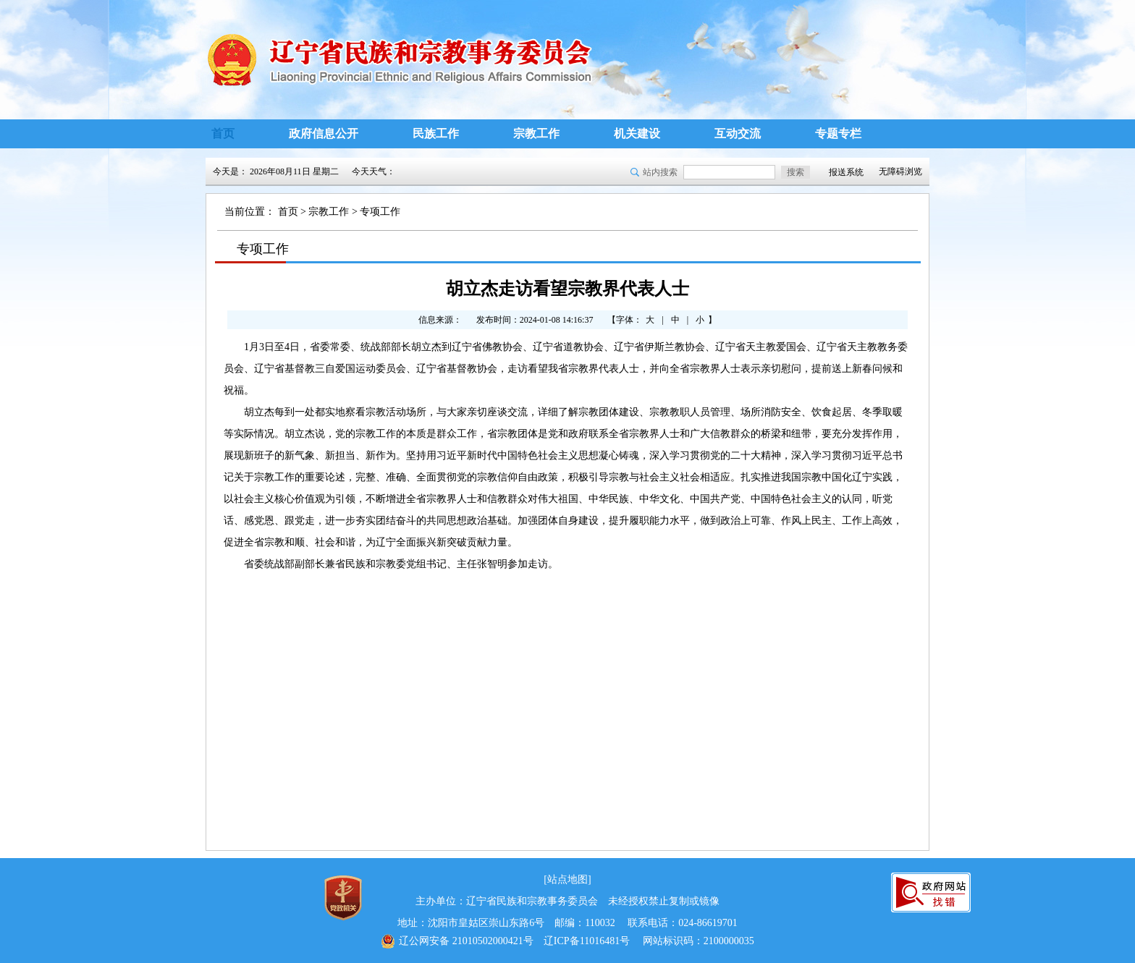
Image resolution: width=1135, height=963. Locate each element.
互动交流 (737, 133)
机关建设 (637, 133)
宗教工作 (536, 133)
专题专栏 (838, 133)
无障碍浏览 (900, 171)
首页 (223, 133)
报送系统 (846, 172)
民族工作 (436, 133)
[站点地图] (567, 879)
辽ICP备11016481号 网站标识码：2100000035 (567, 941)
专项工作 (380, 211)
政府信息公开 (323, 133)
